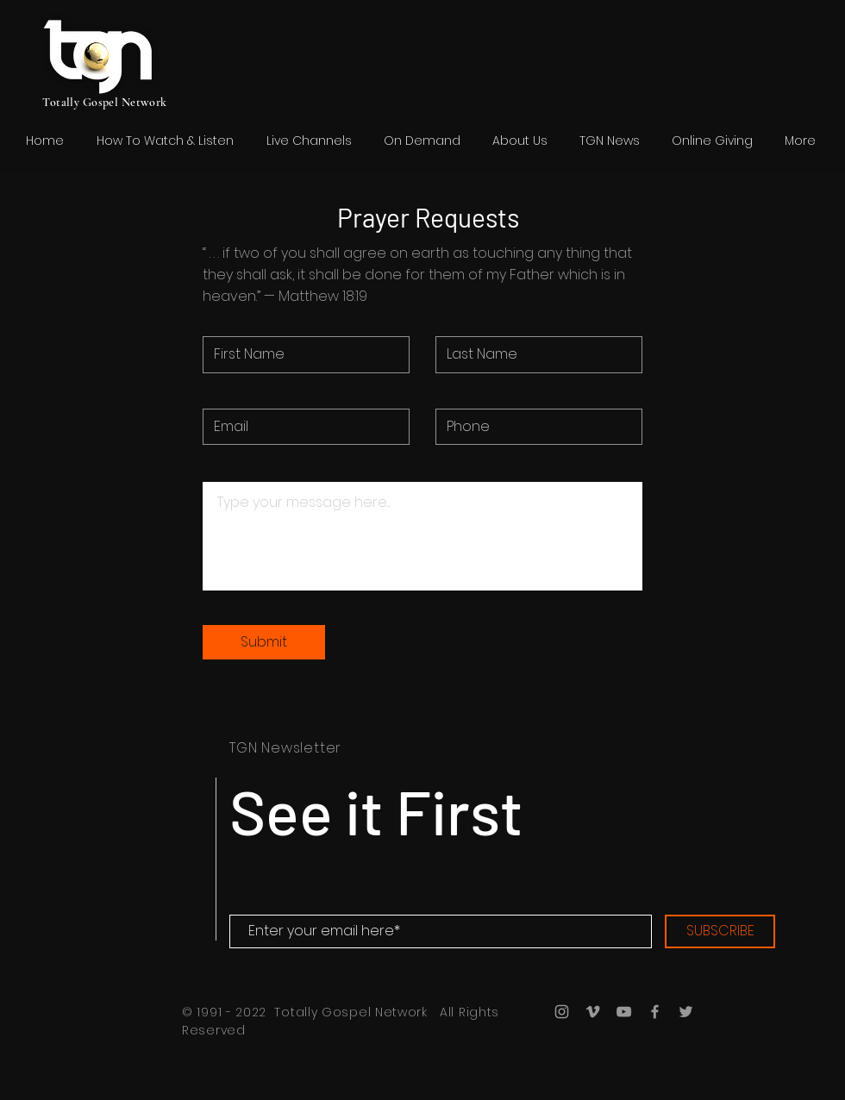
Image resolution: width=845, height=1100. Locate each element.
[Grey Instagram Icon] (562, 1012)
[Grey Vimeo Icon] (593, 1012)
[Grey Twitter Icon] (686, 1012)
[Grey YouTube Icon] (624, 1012)
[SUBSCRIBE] (720, 931)
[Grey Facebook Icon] (655, 1012)
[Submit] (264, 642)
